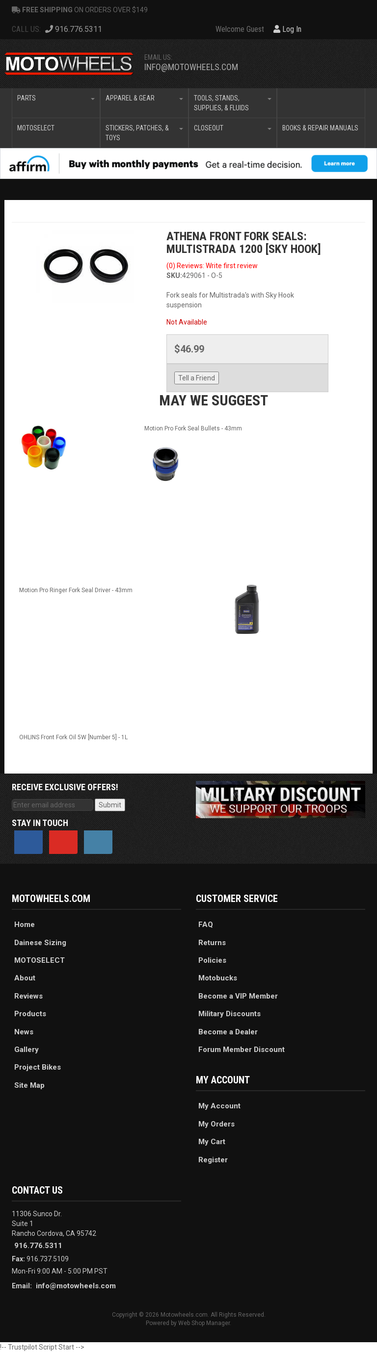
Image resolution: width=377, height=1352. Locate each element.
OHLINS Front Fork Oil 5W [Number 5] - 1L (73, 737)
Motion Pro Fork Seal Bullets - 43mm (193, 428)
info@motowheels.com (191, 67)
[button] (56, 103)
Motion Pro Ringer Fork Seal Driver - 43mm (76, 590)
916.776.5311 (38, 1245)
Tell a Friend (196, 378)
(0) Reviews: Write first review (212, 266)
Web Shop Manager (204, 1323)
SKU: (174, 275)
